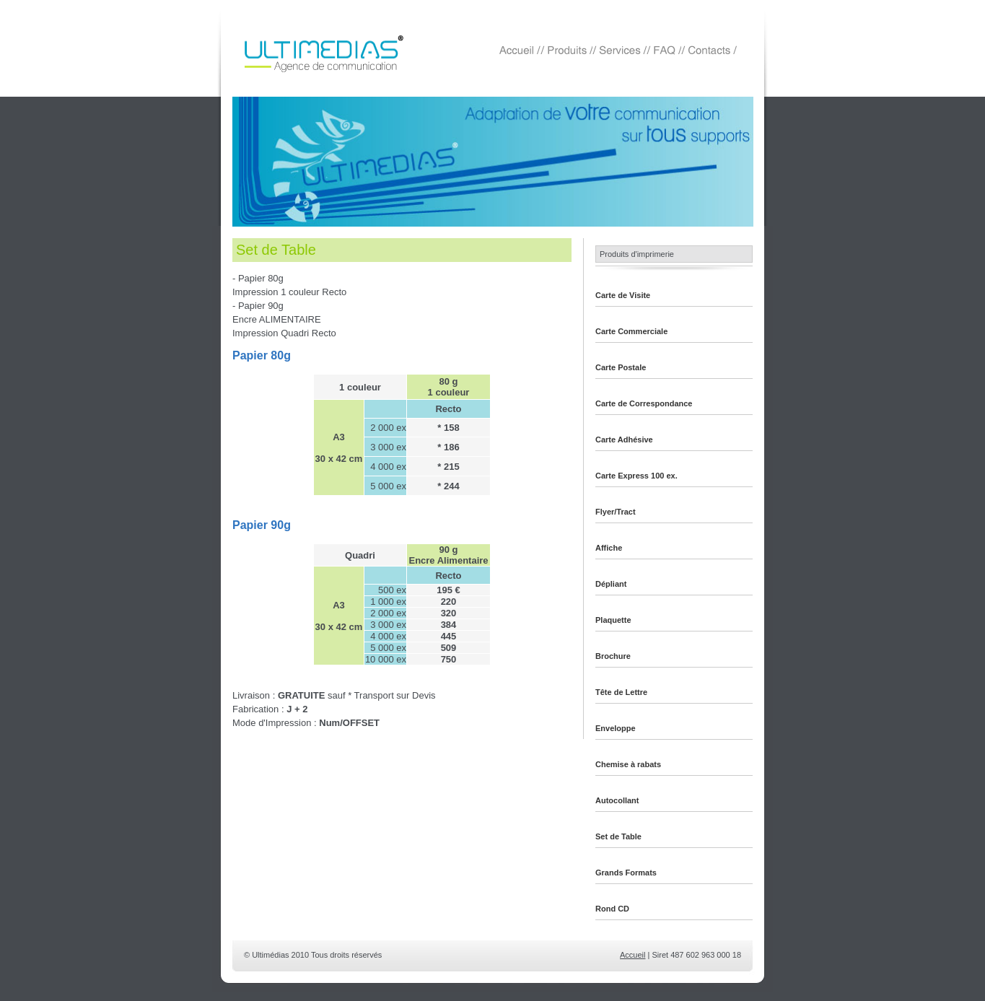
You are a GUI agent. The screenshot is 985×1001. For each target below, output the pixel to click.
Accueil (632, 954)
